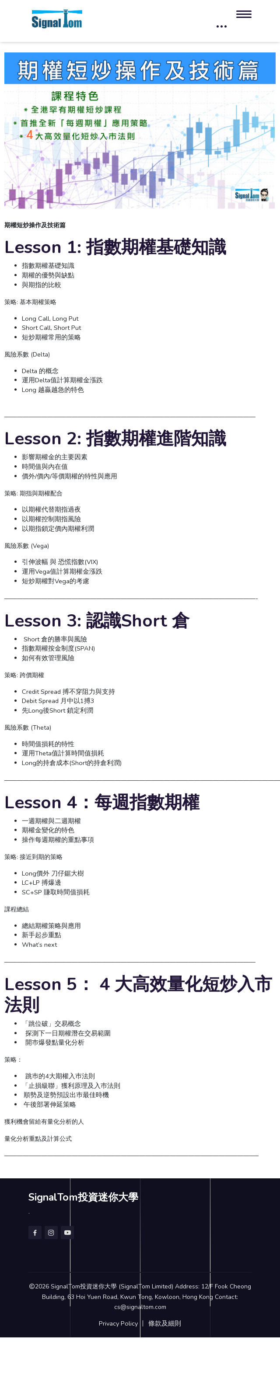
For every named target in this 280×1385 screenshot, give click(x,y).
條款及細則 (164, 1323)
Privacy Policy (118, 1323)
